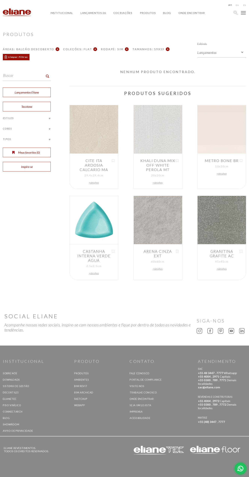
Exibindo (202, 43)
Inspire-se (27, 166)
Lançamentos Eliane (27, 92)
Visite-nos (137, 386)
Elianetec (10, 398)
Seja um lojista (140, 405)
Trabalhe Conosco (143, 392)
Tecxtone (26, 106)
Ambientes (81, 379)
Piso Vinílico (12, 405)
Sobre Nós (10, 373)
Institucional (61, 12)
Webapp (79, 405)
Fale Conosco (139, 373)
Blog (167, 12)
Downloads (11, 379)
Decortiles (11, 392)
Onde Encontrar (191, 12)
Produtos (148, 12)
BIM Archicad (83, 392)
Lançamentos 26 (93, 12)
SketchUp (80, 398)
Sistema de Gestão (16, 386)
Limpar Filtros (18, 57)
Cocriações (122, 12)
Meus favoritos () (26, 152)
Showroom (11, 424)
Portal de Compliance (145, 379)
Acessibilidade (140, 418)
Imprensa (136, 411)
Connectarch (12, 411)
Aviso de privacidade (18, 430)
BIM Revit (80, 386)
